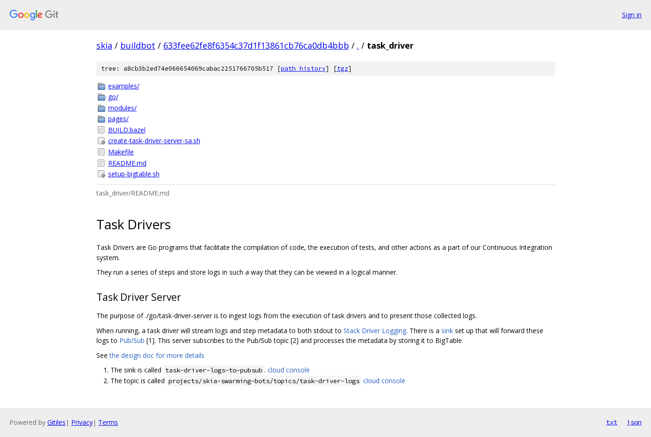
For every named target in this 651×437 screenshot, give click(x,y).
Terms (108, 422)
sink (447, 330)
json (634, 422)
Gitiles (56, 422)
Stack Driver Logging (375, 330)
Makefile (121, 151)
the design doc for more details (157, 355)
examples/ (123, 85)
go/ (113, 96)
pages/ (118, 118)
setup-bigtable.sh (134, 173)
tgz (342, 69)
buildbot (137, 45)
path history (303, 69)
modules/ (122, 107)
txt (611, 422)
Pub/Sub (132, 340)
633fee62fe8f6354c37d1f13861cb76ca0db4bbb (256, 45)
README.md (127, 163)
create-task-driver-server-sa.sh (154, 140)
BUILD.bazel (127, 129)
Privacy (82, 422)
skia (104, 45)
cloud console (289, 369)
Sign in (632, 14)
